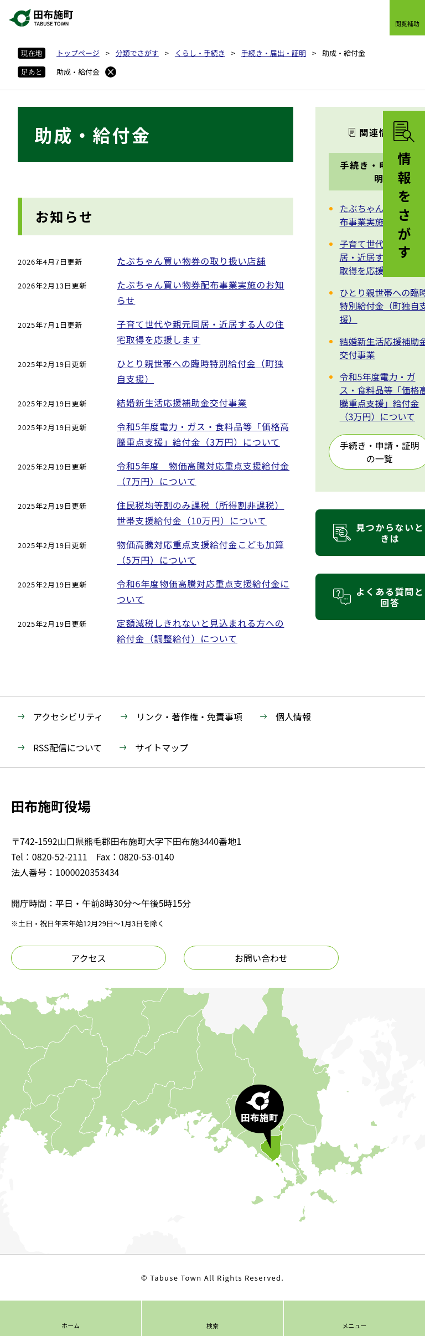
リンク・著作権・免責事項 (189, 716)
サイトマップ (161, 747)
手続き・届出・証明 (273, 53)
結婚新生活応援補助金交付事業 (182, 402)
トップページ (78, 53)
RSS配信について (67, 747)
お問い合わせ (261, 957)
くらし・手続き (200, 53)
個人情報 (293, 716)
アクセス (88, 957)
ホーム (70, 1325)
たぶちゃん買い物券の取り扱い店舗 (191, 260)
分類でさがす (137, 53)
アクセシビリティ (68, 716)
